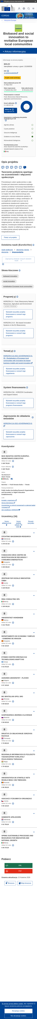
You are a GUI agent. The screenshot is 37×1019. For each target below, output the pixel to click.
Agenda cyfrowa (18, 125)
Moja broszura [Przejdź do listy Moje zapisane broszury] (25, 883)
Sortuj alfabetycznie (6, 522)
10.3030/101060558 (10, 73)
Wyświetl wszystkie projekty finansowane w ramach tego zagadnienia (16, 371)
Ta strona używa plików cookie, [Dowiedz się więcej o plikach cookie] (13, 1004)
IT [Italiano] (20, 167)
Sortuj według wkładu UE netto (18, 524)
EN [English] (7, 167)
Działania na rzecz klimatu (18, 136)
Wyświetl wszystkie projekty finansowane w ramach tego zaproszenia (16, 434)
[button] (24, 8)
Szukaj (28, 8)
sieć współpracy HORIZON (12, 510)
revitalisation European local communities (17, 286)
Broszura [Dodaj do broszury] (10, 883)
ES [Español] (11, 167)
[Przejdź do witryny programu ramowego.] (18, 28)
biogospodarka (17, 252)
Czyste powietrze (18, 129)
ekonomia (4, 252)
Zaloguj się (19, 8)
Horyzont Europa (10, 20)
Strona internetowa (10, 503)
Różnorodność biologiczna (18, 140)
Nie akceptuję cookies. (18, 1016)
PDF (20, 871)
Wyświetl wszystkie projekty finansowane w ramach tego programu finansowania (16, 403)
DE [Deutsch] (3, 167)
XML (20, 865)
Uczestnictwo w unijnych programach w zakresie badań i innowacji (18, 507)
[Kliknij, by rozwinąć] (34, 533)
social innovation (9, 281)
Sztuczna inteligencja (18, 133)
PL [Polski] (25, 167)
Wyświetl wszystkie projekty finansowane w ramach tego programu (16, 314)
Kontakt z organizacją (11, 500)
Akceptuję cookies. (18, 1011)
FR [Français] (16, 167)
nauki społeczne (7, 250)
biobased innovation (10, 276)
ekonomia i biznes (22, 250)
